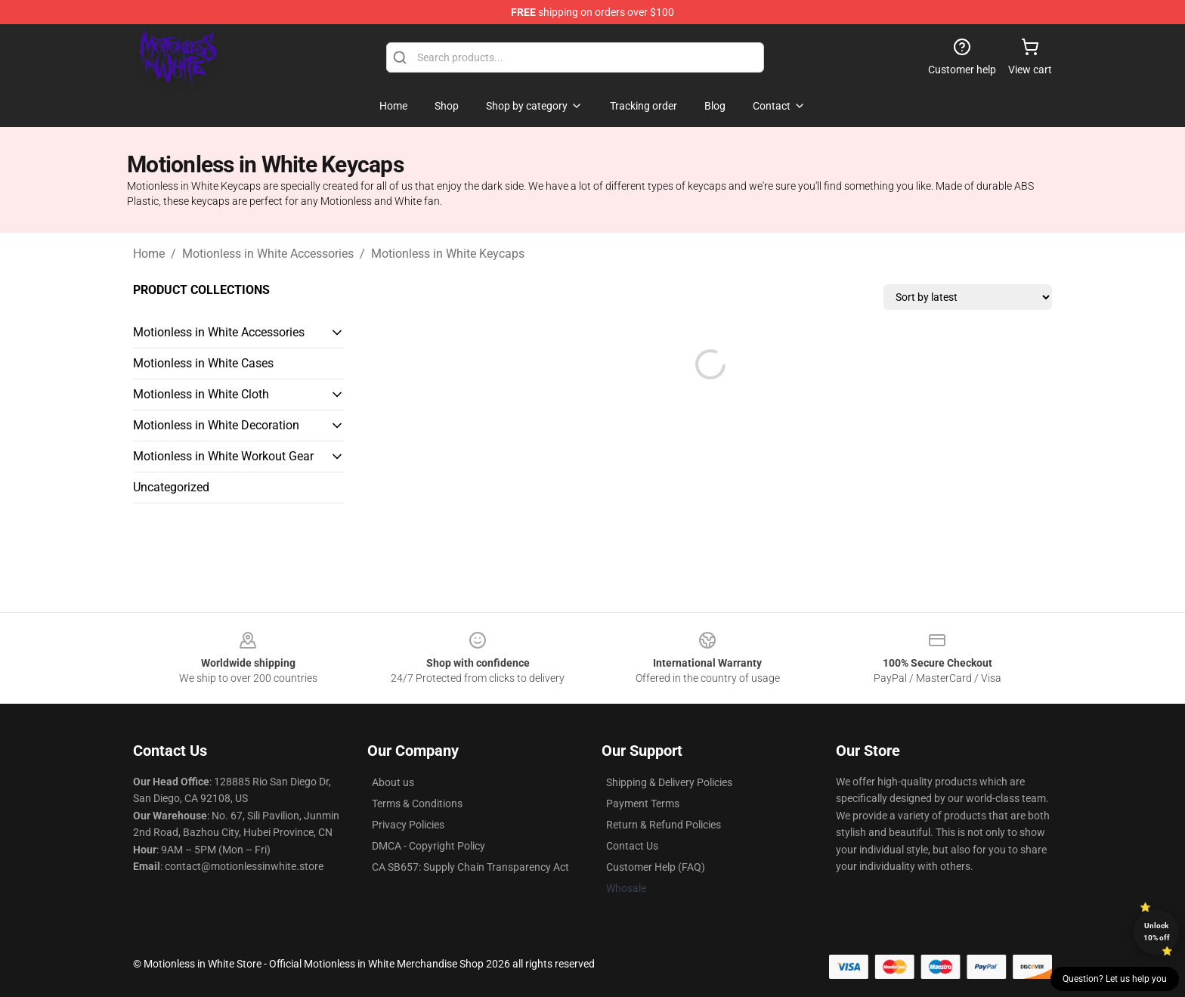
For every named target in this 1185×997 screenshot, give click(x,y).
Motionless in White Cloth (201, 394)
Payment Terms (642, 803)
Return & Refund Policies (663, 825)
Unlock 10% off (1156, 931)
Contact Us (632, 846)
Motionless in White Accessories (268, 253)
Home (149, 253)
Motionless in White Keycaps (447, 253)
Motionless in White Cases (203, 363)
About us (393, 782)
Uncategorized (171, 487)
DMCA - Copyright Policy (428, 846)
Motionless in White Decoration (216, 425)
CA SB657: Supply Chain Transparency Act (470, 867)
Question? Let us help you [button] (1115, 979)
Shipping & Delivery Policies (669, 782)
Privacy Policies (408, 825)
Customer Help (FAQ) (655, 867)
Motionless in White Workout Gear (223, 456)
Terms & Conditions (417, 803)
